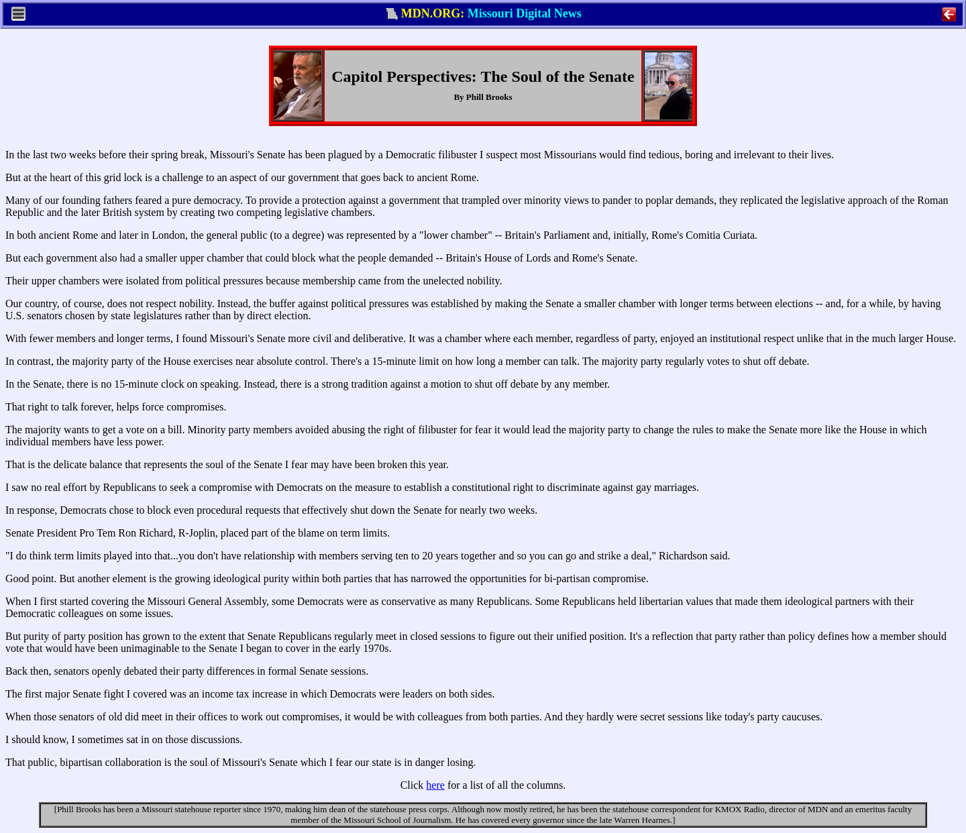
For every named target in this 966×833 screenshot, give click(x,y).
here (435, 785)
